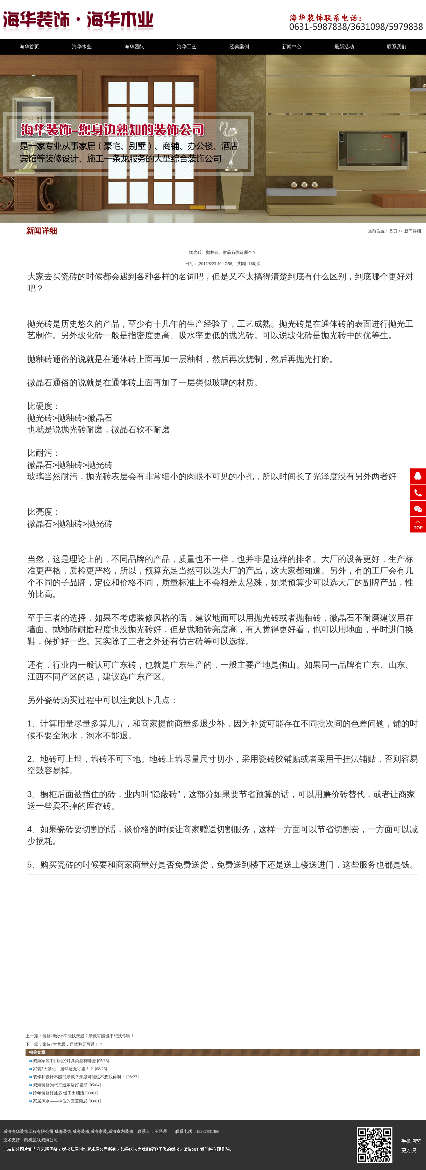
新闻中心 (291, 46)
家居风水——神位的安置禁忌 (60, 1101)
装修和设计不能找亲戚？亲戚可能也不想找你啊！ (88, 1035)
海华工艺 (187, 46)
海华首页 (29, 46)
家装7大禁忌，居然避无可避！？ (72, 1044)
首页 (393, 231)
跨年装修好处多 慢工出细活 (58, 1093)
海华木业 (82, 46)
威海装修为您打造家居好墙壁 (60, 1084)
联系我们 (396, 46)
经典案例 (239, 46)
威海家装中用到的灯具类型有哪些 (64, 1060)
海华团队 (134, 46)
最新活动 (344, 46)
